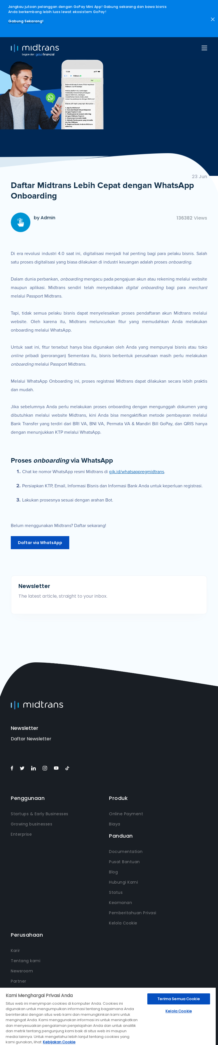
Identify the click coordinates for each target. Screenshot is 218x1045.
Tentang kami (25, 961)
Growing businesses (31, 824)
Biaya (114, 824)
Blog (113, 872)
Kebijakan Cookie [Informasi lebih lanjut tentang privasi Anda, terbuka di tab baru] (59, 1042)
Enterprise (21, 834)
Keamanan (120, 902)
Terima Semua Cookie (179, 999)
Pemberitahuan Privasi (132, 913)
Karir (15, 950)
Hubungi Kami (123, 882)
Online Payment (126, 814)
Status (116, 892)
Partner (18, 981)
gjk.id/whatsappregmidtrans (136, 472)
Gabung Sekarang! (25, 21)
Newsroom (22, 971)
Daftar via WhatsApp (40, 542)
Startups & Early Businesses (39, 814)
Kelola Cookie (123, 923)
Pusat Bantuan (124, 862)
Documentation (126, 851)
